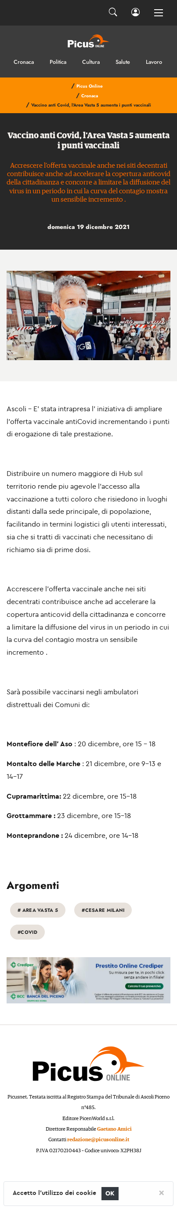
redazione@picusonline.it (98, 1140)
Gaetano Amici (114, 1129)
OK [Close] (110, 1193)
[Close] (161, 1192)
